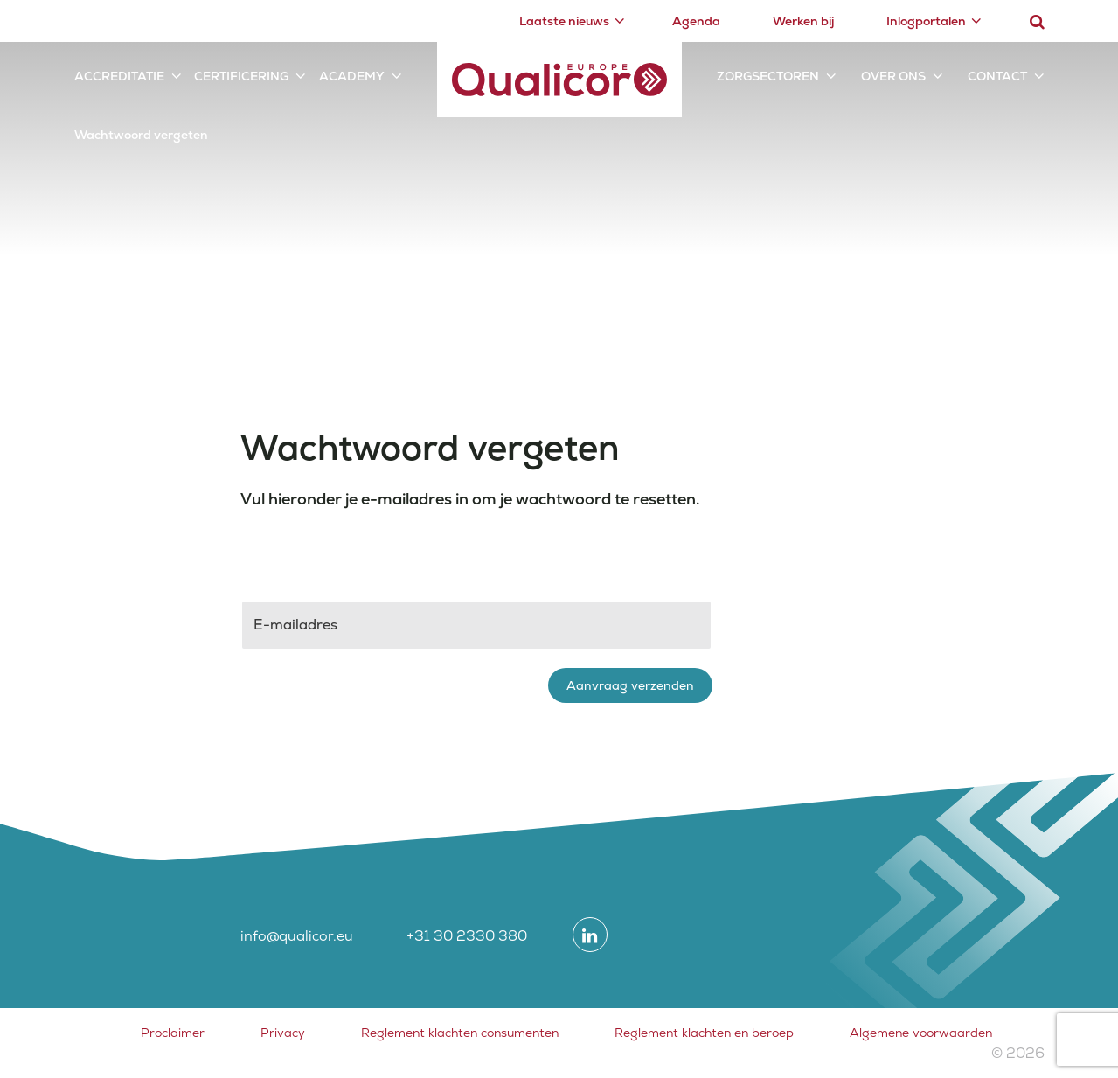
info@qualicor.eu (296, 936)
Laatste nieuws (564, 21)
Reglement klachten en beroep (704, 1032)
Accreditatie (119, 76)
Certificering (241, 76)
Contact (997, 76)
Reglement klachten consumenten (460, 1032)
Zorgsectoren (768, 76)
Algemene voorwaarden (921, 1032)
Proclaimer (173, 1032)
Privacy (282, 1032)
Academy (352, 76)
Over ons (893, 76)
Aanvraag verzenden (630, 685)
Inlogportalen (926, 21)
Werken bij (803, 21)
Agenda (696, 21)
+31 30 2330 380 (466, 936)
